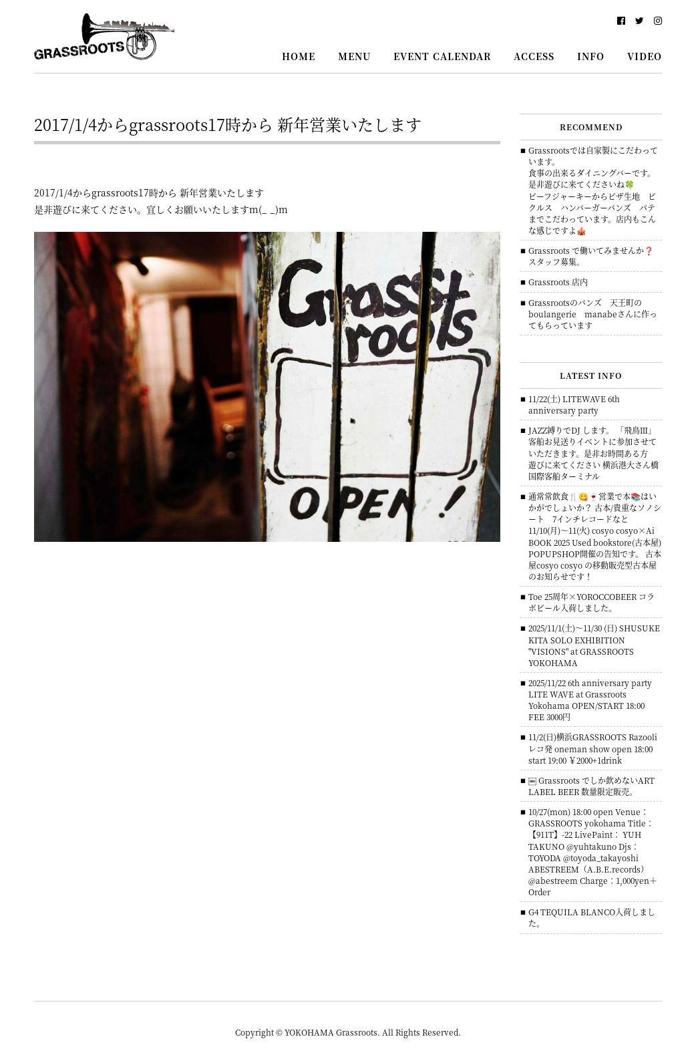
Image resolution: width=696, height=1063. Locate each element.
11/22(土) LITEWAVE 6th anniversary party (574, 404)
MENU (354, 56)
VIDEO (644, 56)
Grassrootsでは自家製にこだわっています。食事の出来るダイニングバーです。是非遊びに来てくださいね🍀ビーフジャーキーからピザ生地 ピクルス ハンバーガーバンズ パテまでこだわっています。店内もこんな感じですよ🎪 (593, 190)
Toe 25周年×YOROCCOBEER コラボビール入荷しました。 (591, 602)
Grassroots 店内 (558, 281)
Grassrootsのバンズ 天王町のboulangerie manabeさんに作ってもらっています (592, 314)
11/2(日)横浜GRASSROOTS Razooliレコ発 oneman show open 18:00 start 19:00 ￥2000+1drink (592, 748)
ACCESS (534, 56)
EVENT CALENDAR (442, 56)
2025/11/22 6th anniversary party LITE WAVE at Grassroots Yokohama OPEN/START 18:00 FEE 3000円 (590, 699)
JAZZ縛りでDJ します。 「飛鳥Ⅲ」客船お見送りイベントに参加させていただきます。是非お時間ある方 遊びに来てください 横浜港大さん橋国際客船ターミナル (593, 453)
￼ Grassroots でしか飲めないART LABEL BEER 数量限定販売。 (591, 785)
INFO (590, 56)
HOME (298, 56)
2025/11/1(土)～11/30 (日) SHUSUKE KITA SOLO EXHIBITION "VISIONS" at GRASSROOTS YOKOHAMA (594, 644)
